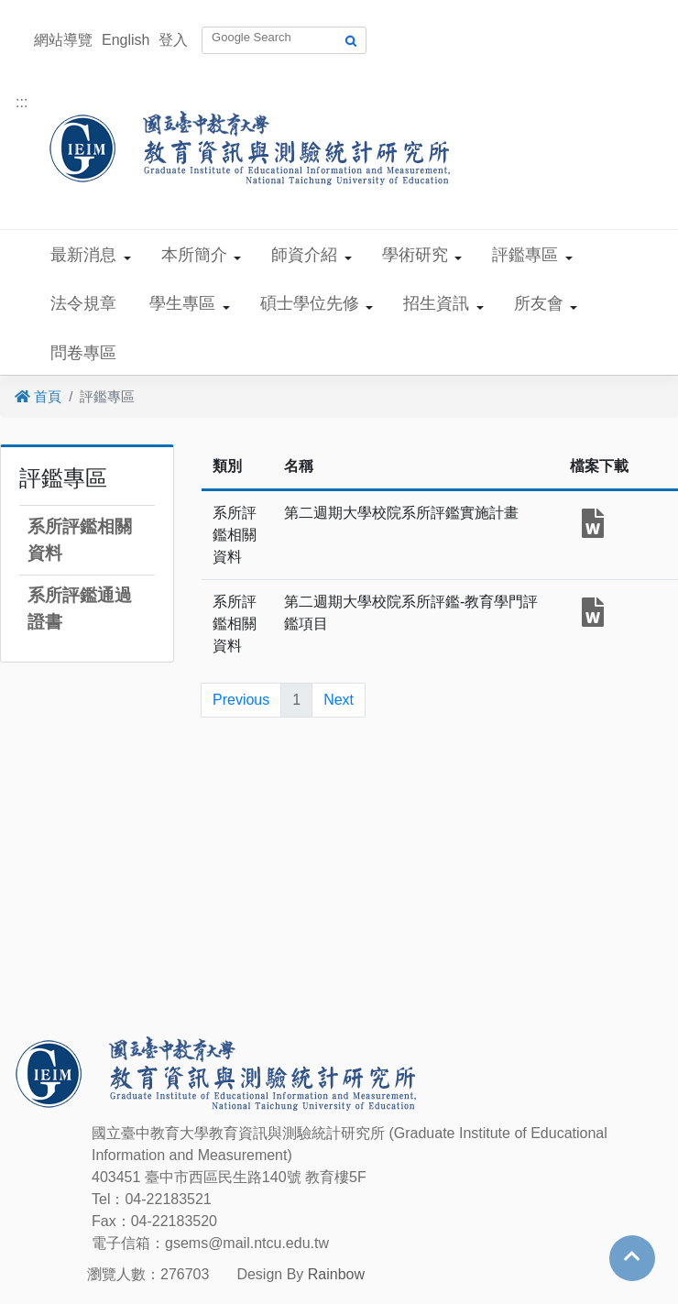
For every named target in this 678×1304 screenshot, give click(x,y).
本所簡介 (194, 255)
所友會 (538, 303)
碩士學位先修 (309, 303)
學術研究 (415, 255)
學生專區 (182, 303)
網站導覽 (63, 40)
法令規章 (83, 303)
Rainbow (336, 1274)
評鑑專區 (525, 255)
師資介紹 (304, 255)
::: (21, 102)
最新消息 (83, 255)
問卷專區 (83, 353)
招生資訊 (436, 303)
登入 (173, 40)
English (125, 40)
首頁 (38, 396)
